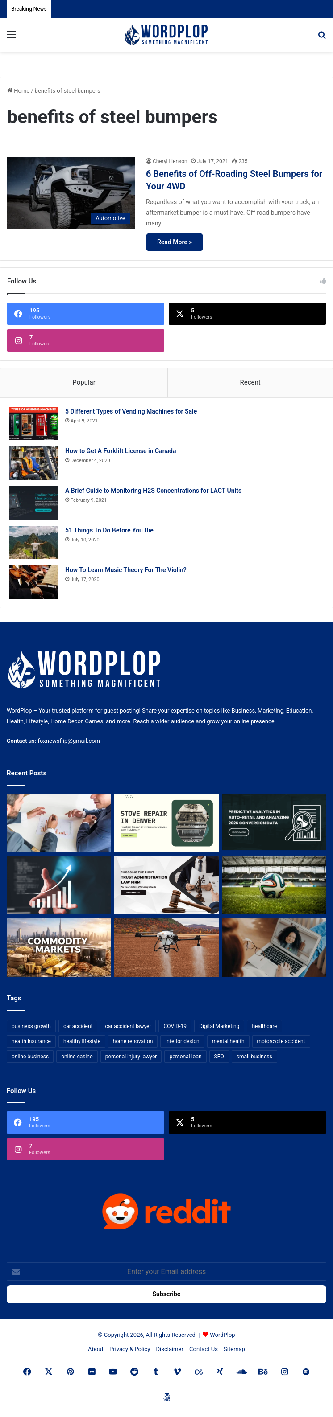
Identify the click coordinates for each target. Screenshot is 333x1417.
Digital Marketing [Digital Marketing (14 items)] (219, 1026)
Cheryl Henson (170, 161)
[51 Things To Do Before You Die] (33, 542)
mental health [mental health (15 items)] (228, 1041)
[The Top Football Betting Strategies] (274, 885)
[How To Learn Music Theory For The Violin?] (33, 582)
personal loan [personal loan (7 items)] (185, 1056)
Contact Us (203, 1349)
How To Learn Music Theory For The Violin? (126, 569)
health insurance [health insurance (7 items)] (31, 1041)
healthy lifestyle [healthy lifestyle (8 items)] (81, 1041)
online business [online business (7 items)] (30, 1056)
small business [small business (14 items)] (254, 1056)
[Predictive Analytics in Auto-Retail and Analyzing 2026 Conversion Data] (274, 823)
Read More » (174, 242)
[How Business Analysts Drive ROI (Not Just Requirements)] (59, 885)
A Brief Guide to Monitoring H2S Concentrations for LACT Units (153, 490)
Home (18, 90)
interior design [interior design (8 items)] (182, 1041)
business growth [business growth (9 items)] (31, 1026)
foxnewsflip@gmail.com (69, 740)
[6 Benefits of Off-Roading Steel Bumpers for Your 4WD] (71, 193)
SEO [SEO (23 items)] (219, 1056)
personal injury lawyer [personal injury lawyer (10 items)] (131, 1056)
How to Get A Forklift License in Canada (120, 451)
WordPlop (222, 1334)
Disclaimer (169, 1349)
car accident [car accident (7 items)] (78, 1026)
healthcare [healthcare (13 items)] (264, 1026)
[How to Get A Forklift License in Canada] (33, 463)
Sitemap (234, 1349)
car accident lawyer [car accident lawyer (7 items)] (128, 1026)
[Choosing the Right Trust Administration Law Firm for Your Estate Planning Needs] (166, 885)
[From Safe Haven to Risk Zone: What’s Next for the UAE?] (59, 947)
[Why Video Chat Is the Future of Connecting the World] (274, 947)
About (96, 1349)
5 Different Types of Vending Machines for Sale (131, 411)
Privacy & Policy (129, 1349)
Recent (250, 382)
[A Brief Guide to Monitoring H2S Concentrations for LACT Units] (33, 503)
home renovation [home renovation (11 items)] (133, 1041)
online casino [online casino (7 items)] (77, 1056)
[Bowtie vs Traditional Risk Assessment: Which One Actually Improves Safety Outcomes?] (59, 823)
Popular (84, 382)
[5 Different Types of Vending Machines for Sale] (33, 423)
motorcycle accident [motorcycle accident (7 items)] (281, 1041)
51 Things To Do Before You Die (109, 530)
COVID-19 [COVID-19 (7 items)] (175, 1026)
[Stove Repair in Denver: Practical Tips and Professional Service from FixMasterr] (166, 823)
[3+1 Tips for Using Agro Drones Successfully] (166, 947)
